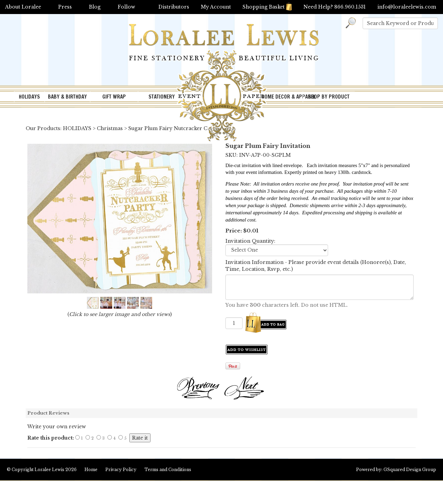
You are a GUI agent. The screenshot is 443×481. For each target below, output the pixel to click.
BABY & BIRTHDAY (67, 96)
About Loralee (23, 7)
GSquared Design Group (409, 469)
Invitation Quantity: (250, 241)
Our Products (43, 128)
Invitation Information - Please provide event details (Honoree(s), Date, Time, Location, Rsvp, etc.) (315, 265)
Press (65, 7)
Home (90, 469)
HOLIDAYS (29, 96)
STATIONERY (161, 96)
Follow (126, 7)
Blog (95, 7)
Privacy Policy (120, 469)
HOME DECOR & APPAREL (282, 96)
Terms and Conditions (167, 469)
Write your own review (56, 426)
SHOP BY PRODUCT (329, 96)
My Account (216, 7)
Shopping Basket (267, 7)
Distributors (173, 7)
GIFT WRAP (114, 96)
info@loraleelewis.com (406, 7)
